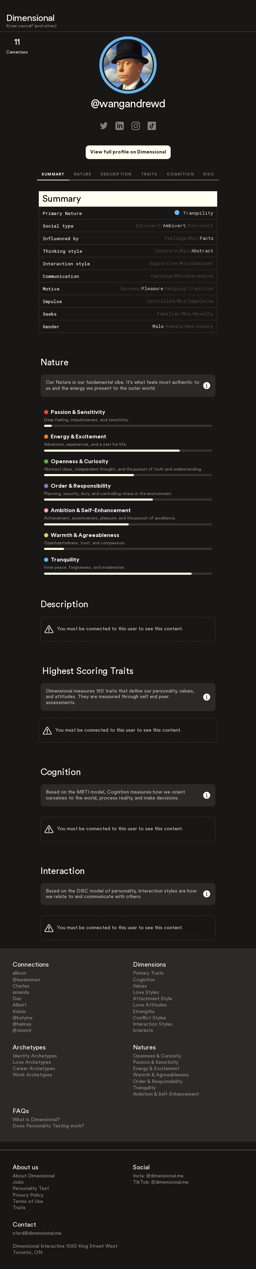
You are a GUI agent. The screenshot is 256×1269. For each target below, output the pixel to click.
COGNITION (180, 174)
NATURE (83, 174)
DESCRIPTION (116, 174)
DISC (208, 174)
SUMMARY (53, 174)
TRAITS (149, 174)
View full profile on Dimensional (128, 152)
